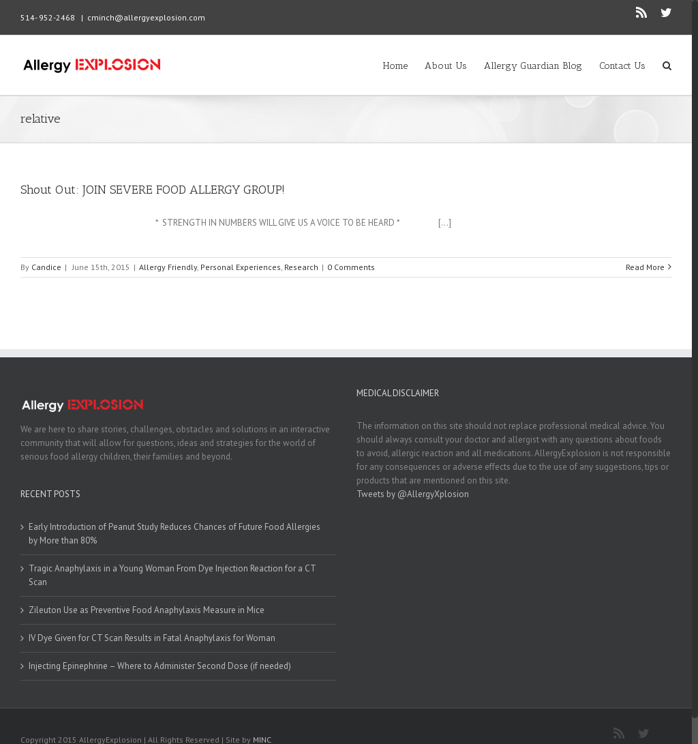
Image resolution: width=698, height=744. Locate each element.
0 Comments (351, 267)
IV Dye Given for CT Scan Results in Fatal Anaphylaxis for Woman (152, 638)
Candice (46, 267)
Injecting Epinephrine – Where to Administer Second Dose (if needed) (160, 666)
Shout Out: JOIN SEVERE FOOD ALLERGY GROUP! (152, 189)
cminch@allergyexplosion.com (146, 17)
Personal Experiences (240, 267)
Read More (645, 267)
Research (301, 267)
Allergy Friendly (168, 267)
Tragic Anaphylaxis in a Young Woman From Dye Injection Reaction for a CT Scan (172, 575)
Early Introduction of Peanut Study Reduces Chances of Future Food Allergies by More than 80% (174, 533)
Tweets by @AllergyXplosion (412, 494)
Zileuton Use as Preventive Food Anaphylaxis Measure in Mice (146, 610)
